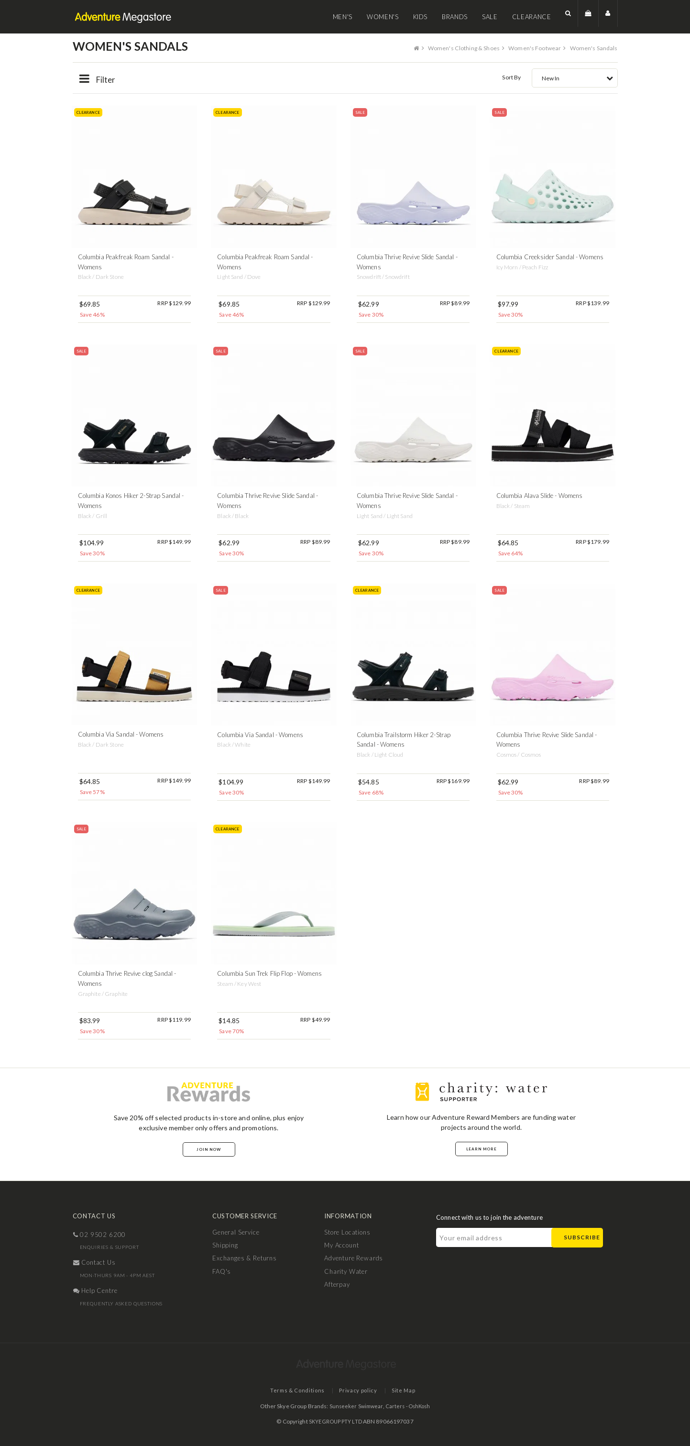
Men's (342, 17)
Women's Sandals (593, 48)
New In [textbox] (551, 77)
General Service (236, 1232)
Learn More (481, 1148)
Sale (490, 17)
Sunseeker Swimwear (354, 1405)
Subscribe (582, 1237)
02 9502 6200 (99, 1234)
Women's (383, 17)
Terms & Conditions (292, 1390)
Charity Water (346, 1271)
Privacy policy (358, 1390)
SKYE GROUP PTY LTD (335, 1420)
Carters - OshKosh (408, 1405)
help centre (95, 1290)
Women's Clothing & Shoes (455, 48)
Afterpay (337, 1284)
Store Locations (347, 1232)
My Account (341, 1245)
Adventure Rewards (353, 1258)
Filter (98, 79)
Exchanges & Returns (244, 1258)
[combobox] (575, 77)
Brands (455, 17)
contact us (94, 1262)
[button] (568, 16)
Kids (420, 17)
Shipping (225, 1245)
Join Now (209, 1149)
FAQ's (221, 1271)
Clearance (531, 17)
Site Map (407, 1390)
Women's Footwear (531, 48)
